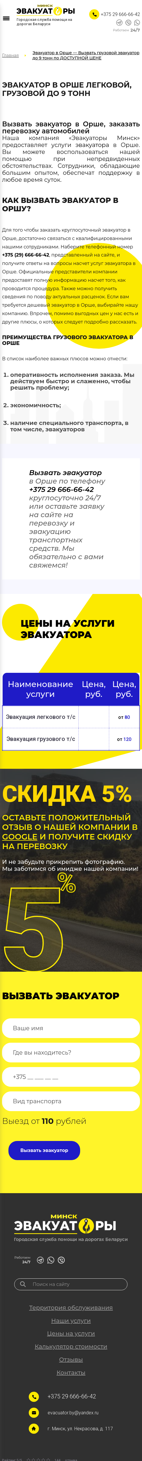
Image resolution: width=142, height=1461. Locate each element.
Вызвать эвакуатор (65, 472)
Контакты (71, 1372)
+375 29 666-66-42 (120, 14)
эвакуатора (92, 144)
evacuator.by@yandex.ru (73, 1412)
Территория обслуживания (71, 1307)
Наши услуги (71, 1320)
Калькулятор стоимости (71, 1346)
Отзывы (71, 1359)
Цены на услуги (71, 1333)
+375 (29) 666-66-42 (25, 255)
